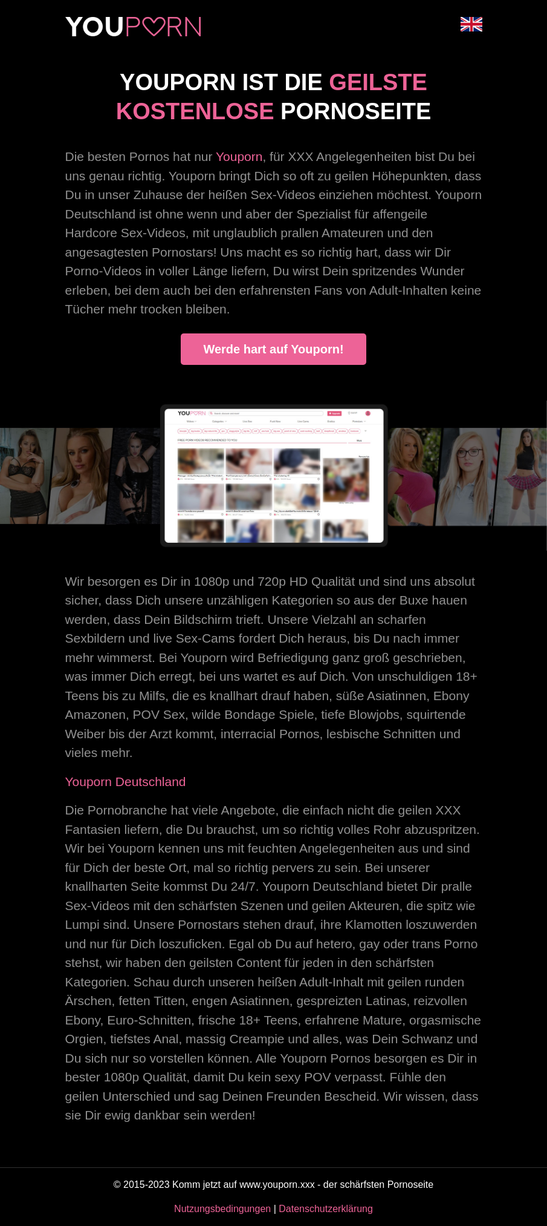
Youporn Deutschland (125, 781)
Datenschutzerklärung (326, 1209)
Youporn (239, 156)
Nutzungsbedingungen (222, 1209)
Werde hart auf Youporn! (273, 349)
